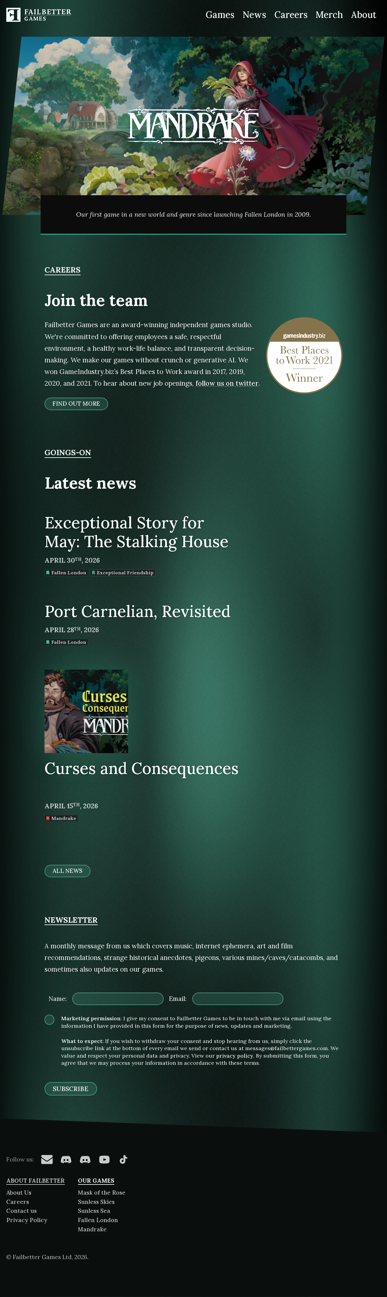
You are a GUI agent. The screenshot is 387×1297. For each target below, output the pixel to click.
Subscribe (70, 1088)
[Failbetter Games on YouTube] (104, 1159)
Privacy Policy (26, 1220)
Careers (17, 1201)
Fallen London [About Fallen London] (98, 1220)
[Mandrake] (193, 136)
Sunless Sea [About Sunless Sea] (94, 1210)
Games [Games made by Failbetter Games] (220, 14)
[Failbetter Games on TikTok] (123, 1159)
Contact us (21, 1210)
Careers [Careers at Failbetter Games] (291, 14)
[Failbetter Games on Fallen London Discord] (66, 1159)
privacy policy (234, 1055)
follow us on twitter (227, 383)
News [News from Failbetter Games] (254, 14)
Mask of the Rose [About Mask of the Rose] (101, 1192)
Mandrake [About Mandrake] (92, 1229)
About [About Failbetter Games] (364, 14)
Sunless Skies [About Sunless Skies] (96, 1201)
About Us (18, 1192)
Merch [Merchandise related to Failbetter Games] (329, 14)
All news (67, 871)
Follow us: (20, 1159)
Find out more (76, 403)
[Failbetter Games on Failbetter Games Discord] (85, 1159)
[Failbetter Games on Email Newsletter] (47, 1159)
